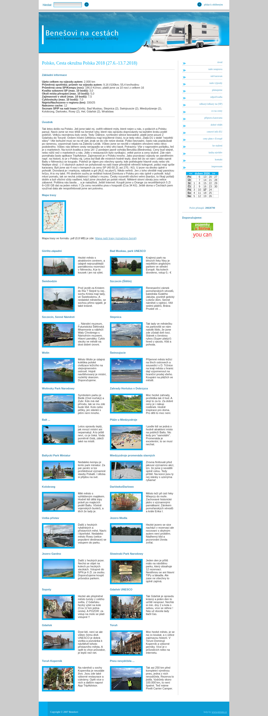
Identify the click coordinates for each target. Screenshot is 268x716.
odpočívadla (216, 97)
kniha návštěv (215, 152)
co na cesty (216, 110)
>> (213, 173)
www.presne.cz (219, 712)
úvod (219, 62)
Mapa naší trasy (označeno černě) (116, 238)
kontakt (218, 159)
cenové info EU (214, 131)
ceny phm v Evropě (212, 138)
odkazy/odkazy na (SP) (210, 103)
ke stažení (217, 145)
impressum (216, 166)
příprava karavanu (213, 117)
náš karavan (216, 76)
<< (191, 173)
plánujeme (217, 90)
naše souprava (215, 69)
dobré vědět (216, 124)
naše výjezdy (215, 83)
